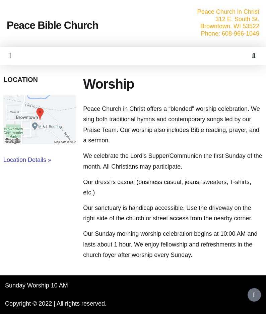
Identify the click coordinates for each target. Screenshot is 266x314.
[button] (10, 55)
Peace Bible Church (52, 25)
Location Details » (27, 159)
